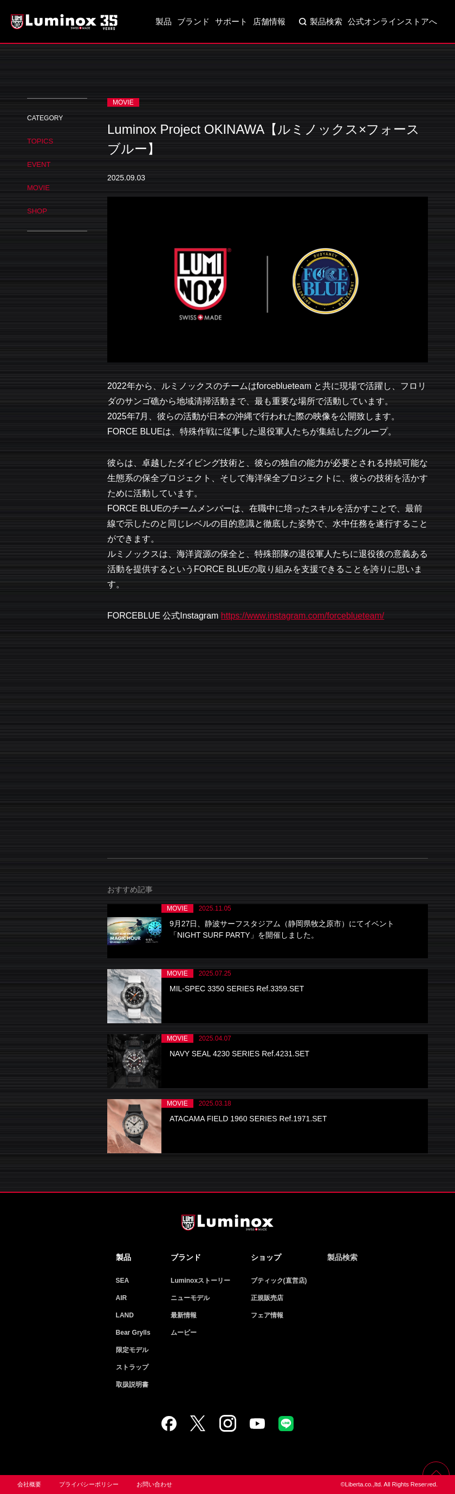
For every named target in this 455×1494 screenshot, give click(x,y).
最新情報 (184, 1315)
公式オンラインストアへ (392, 21)
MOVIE (38, 188)
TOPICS (40, 141)
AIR (121, 1298)
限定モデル (132, 1350)
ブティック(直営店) (279, 1280)
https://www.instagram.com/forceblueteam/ (302, 615)
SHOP (37, 211)
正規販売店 (267, 1298)
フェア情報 (267, 1315)
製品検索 (326, 21)
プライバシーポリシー (89, 1484)
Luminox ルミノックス (65, 21)
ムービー (184, 1332)
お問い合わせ (154, 1484)
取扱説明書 (132, 1384)
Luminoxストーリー (200, 1280)
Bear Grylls (133, 1332)
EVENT (38, 164)
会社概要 (29, 1484)
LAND (125, 1315)
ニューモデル (190, 1298)
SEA (122, 1280)
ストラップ (132, 1367)
